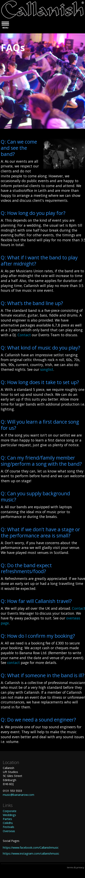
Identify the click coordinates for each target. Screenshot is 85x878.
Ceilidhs (8, 823)
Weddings (9, 815)
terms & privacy (75, 867)
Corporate (9, 811)
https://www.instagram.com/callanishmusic (31, 853)
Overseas (9, 831)
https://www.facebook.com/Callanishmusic (31, 847)
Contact (24, 334)
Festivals (8, 827)
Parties (7, 819)
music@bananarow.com (18, 795)
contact (13, 662)
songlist (46, 369)
